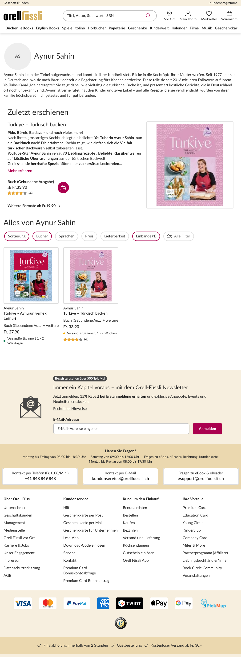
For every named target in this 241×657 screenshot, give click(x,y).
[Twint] (129, 603)
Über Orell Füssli (18, 499)
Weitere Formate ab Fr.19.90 (34, 206)
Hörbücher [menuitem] (97, 28)
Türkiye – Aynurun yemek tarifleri (31, 296)
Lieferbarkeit (127, 236)
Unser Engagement (19, 553)
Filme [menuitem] (194, 28)
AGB (7, 575)
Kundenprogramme (223, 3)
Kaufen (129, 523)
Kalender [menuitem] (179, 28)
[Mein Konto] (188, 16)
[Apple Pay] (159, 603)
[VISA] (23, 603)
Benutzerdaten (135, 508)
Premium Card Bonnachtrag (86, 581)
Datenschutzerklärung (22, 568)
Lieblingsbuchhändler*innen (206, 560)
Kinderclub (192, 530)
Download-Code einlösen (84, 545)
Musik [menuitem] (207, 28)
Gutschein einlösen (138, 553)
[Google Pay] (184, 603)
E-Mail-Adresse (66, 419)
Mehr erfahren (20, 171)
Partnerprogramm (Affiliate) (205, 553)
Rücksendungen (136, 545)
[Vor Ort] (169, 16)
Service (69, 553)
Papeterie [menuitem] (117, 28)
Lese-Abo (71, 538)
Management (14, 523)
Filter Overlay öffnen (9, 236)
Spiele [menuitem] (67, 28)
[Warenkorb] (229, 16)
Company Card (195, 538)
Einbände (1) (159, 236)
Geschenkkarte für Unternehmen (90, 530)
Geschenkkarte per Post (83, 515)
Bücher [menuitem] (11, 28)
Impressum (12, 560)
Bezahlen (130, 530)
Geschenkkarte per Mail (83, 523)
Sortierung (29, 236)
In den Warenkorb (63, 187)
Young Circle (193, 523)
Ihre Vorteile (193, 499)
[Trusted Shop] (121, 623)
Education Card (195, 515)
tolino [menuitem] (80, 28)
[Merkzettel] (209, 16)
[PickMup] (213, 603)
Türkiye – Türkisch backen (190, 165)
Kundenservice (75, 499)
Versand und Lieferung (141, 538)
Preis (102, 236)
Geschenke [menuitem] (137, 28)
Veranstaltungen (196, 575)
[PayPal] (77, 603)
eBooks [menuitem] (26, 28)
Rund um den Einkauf (141, 499)
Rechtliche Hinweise (70, 409)
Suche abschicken (148, 15)
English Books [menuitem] (47, 28)
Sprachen (79, 236)
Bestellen (130, 515)
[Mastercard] (47, 603)
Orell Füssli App (136, 560)
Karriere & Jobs (16, 545)
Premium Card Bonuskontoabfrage (79, 570)
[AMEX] (103, 603)
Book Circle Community (202, 568)
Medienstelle (14, 530)
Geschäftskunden (16, 3)
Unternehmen (15, 508)
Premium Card (194, 508)
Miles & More (194, 545)
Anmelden (207, 429)
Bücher (55, 236)
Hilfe (67, 508)
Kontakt (69, 560)
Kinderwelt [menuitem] (159, 28)
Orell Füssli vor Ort (19, 538)
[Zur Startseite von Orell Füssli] (31, 15)
